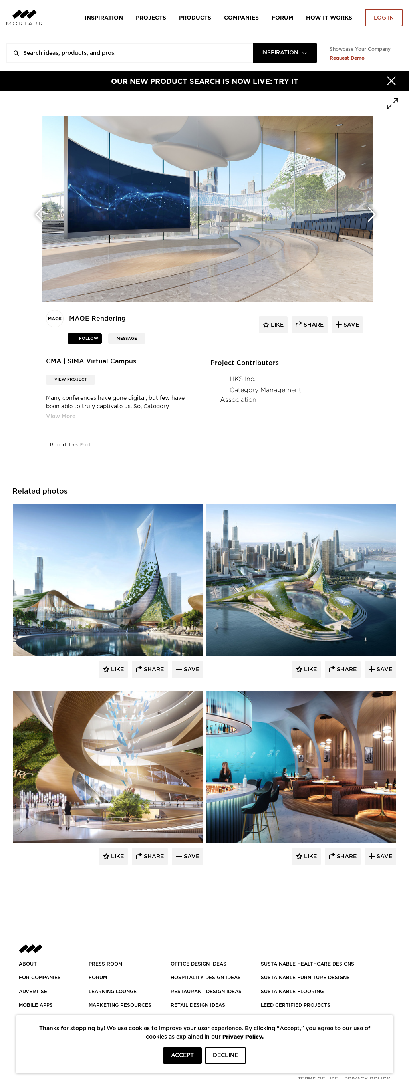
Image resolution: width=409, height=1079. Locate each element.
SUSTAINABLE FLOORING (292, 991)
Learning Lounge (113, 991)
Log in (384, 18)
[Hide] (391, 81)
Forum (282, 17)
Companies (241, 17)
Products (195, 17)
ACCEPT (182, 1055)
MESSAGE (127, 339)
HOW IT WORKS (329, 17)
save (350, 325)
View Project (70, 379)
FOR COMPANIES (40, 977)
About (28, 964)
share (313, 325)
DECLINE (225, 1055)
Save (190, 669)
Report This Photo (72, 444)
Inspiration (104, 17)
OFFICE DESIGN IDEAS (198, 964)
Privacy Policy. (243, 1036)
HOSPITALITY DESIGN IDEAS (206, 977)
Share (153, 669)
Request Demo (347, 57)
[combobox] (285, 53)
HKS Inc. (243, 378)
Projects (151, 17)
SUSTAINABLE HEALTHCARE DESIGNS (307, 964)
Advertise (33, 991)
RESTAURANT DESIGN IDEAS (206, 991)
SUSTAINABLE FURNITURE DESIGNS (305, 977)
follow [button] (88, 339)
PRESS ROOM (105, 964)
